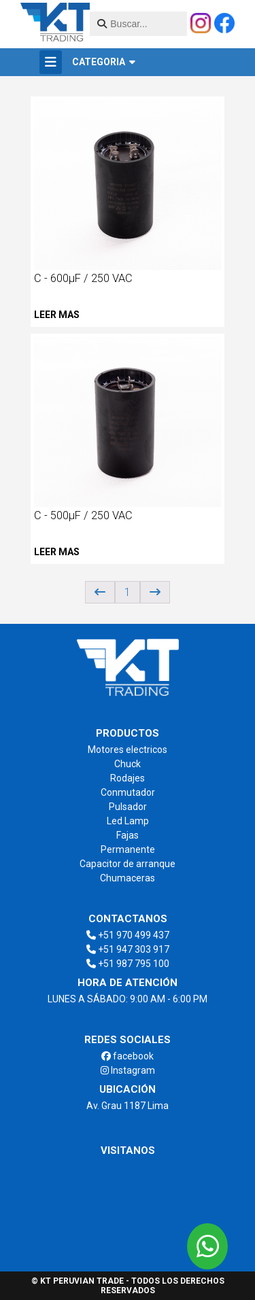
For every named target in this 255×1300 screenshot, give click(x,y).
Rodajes (127, 778)
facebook (127, 1056)
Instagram (128, 1070)
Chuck (127, 763)
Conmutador (128, 792)
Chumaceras (127, 878)
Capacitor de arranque (127, 863)
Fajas (127, 835)
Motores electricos (127, 749)
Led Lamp (128, 820)
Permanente (128, 849)
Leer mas (57, 314)
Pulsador (128, 806)
